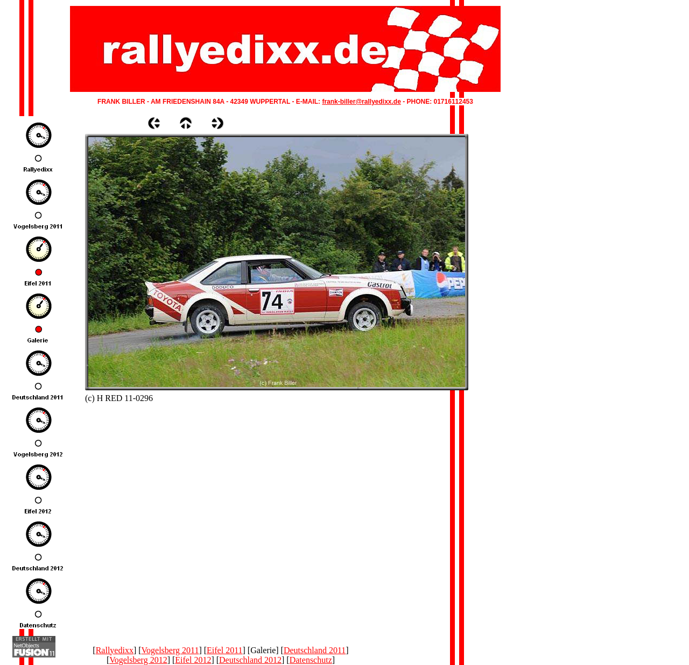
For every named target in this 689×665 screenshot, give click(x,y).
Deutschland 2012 (250, 659)
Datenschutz (311, 659)
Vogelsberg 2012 (138, 659)
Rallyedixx (114, 650)
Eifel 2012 (193, 659)
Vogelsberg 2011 (170, 650)
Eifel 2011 (225, 650)
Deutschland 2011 (315, 650)
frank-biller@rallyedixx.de (361, 101)
